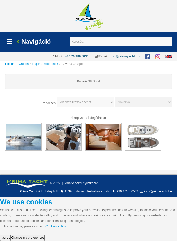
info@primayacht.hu (125, 56)
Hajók (36, 64)
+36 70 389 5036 (76, 56)
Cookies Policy (55, 226)
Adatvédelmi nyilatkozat (81, 183)
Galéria (24, 64)
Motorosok (51, 64)
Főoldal (10, 64)
